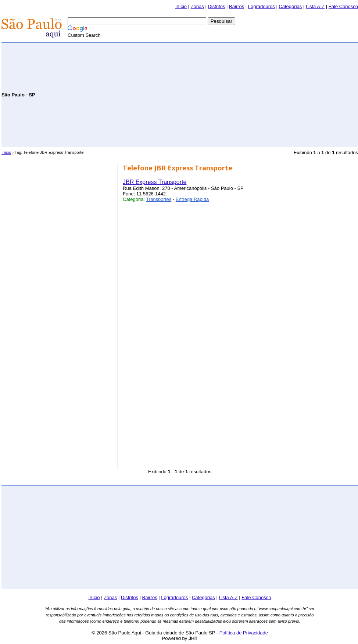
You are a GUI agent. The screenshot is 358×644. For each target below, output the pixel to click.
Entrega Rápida (192, 199)
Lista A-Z (315, 6)
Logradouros (261, 6)
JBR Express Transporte (154, 182)
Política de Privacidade (243, 633)
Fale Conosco (343, 6)
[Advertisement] (272, 94)
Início (181, 6)
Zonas (197, 6)
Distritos (216, 6)
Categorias (290, 6)
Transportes (158, 199)
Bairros (236, 6)
